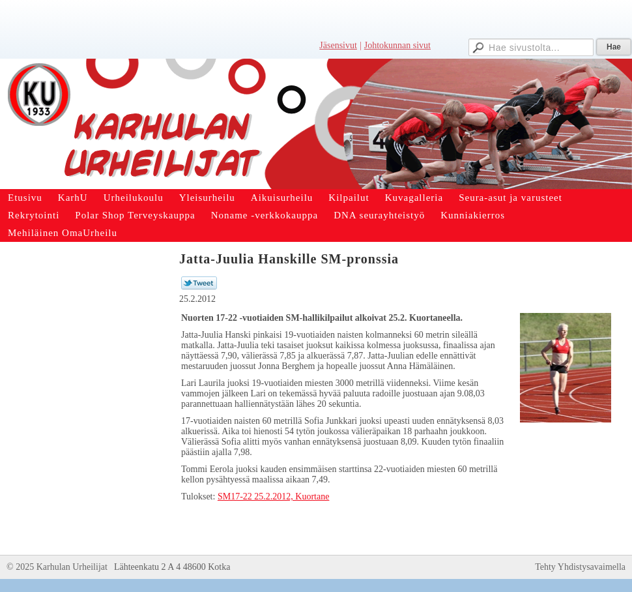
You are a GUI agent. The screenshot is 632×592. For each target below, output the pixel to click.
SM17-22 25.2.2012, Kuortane (274, 496)
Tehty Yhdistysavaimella (580, 567)
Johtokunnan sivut (397, 45)
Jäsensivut (338, 45)
